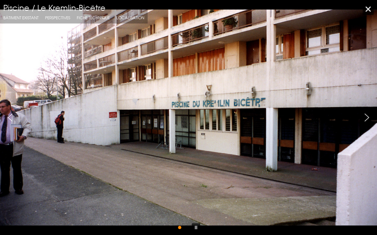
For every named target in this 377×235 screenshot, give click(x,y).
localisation (130, 17)
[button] (10, 117)
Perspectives (57, 17)
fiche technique (93, 17)
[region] (188, 117)
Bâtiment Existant (21, 17)
